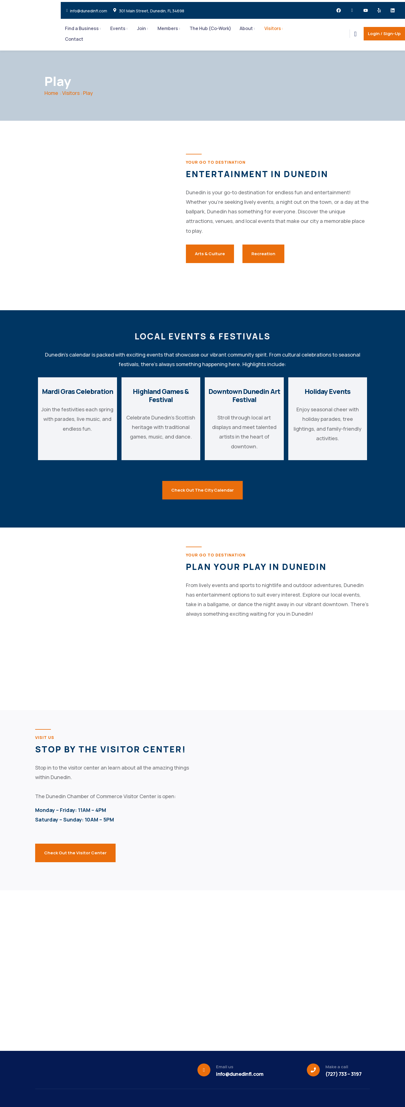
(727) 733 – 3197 (343, 1074)
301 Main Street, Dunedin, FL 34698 (151, 10)
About (246, 28)
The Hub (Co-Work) (210, 28)
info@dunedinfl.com (88, 10)
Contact (74, 39)
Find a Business (82, 28)
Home (51, 93)
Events (117, 28)
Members (168, 28)
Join (141, 28)
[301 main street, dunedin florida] (286, 793)
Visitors (272, 28)
